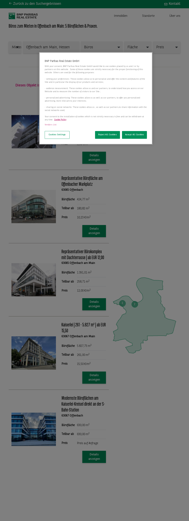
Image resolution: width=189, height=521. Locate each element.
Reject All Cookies (107, 135)
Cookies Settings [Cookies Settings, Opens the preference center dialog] (57, 135)
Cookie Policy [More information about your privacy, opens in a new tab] (60, 120)
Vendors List (50, 125)
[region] (95, 98)
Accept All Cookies (134, 135)
